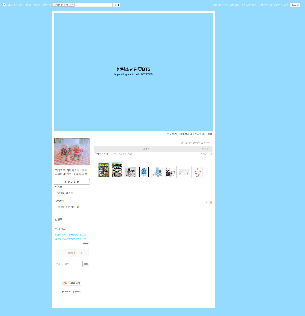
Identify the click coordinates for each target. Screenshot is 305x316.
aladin (78, 291)
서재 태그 (60, 228)
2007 (70, 253)
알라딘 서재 (15, 4)
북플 (28, 4)
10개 (196, 142)
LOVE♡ (59, 201)
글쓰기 (263, 4)
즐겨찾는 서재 (279, 4)
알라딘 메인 (41, 4)
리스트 (58, 187)
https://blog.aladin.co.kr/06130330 (133, 74)
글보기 (173, 133)
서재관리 (250, 4)
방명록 (58, 219)
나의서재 (218, 4)
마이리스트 (66, 192)
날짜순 (205, 142)
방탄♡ (101, 153)
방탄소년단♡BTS (133, 69)
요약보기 (186, 142)
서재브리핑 (234, 4)
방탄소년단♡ (68, 207)
